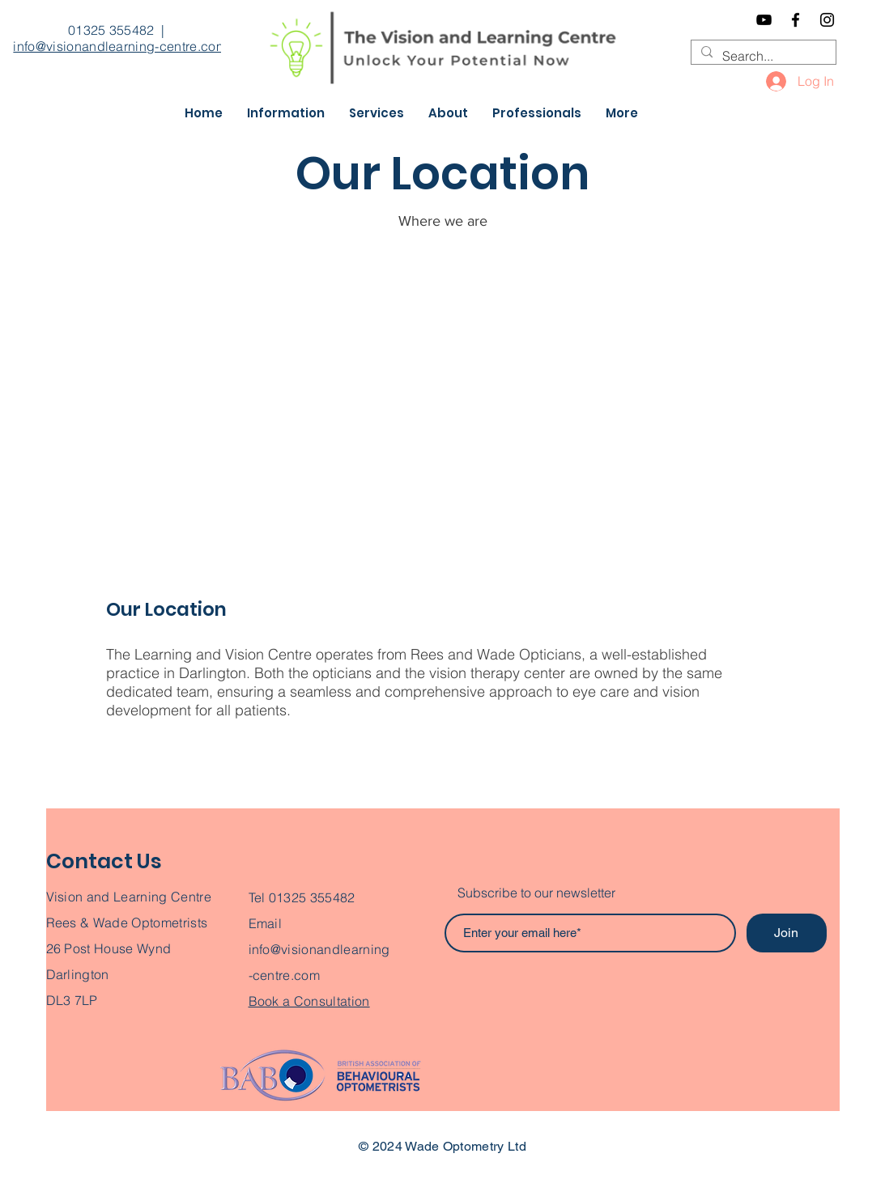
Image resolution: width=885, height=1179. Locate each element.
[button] (286, 113)
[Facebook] (795, 20)
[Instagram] (827, 20)
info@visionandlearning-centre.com (120, 46)
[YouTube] (764, 20)
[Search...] (762, 55)
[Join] (787, 933)
